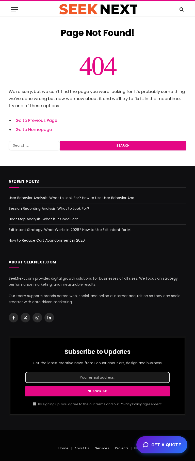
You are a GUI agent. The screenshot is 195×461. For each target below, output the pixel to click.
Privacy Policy (131, 404)
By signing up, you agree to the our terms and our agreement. (97, 404)
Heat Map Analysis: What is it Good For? (43, 219)
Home (63, 448)
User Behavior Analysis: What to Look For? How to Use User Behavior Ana (71, 197)
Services (102, 448)
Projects (121, 448)
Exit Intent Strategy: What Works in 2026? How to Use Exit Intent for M (70, 229)
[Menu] (14, 9)
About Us (81, 448)
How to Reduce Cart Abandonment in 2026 (47, 240)
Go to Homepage (33, 129)
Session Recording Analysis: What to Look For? (49, 208)
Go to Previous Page (36, 120)
